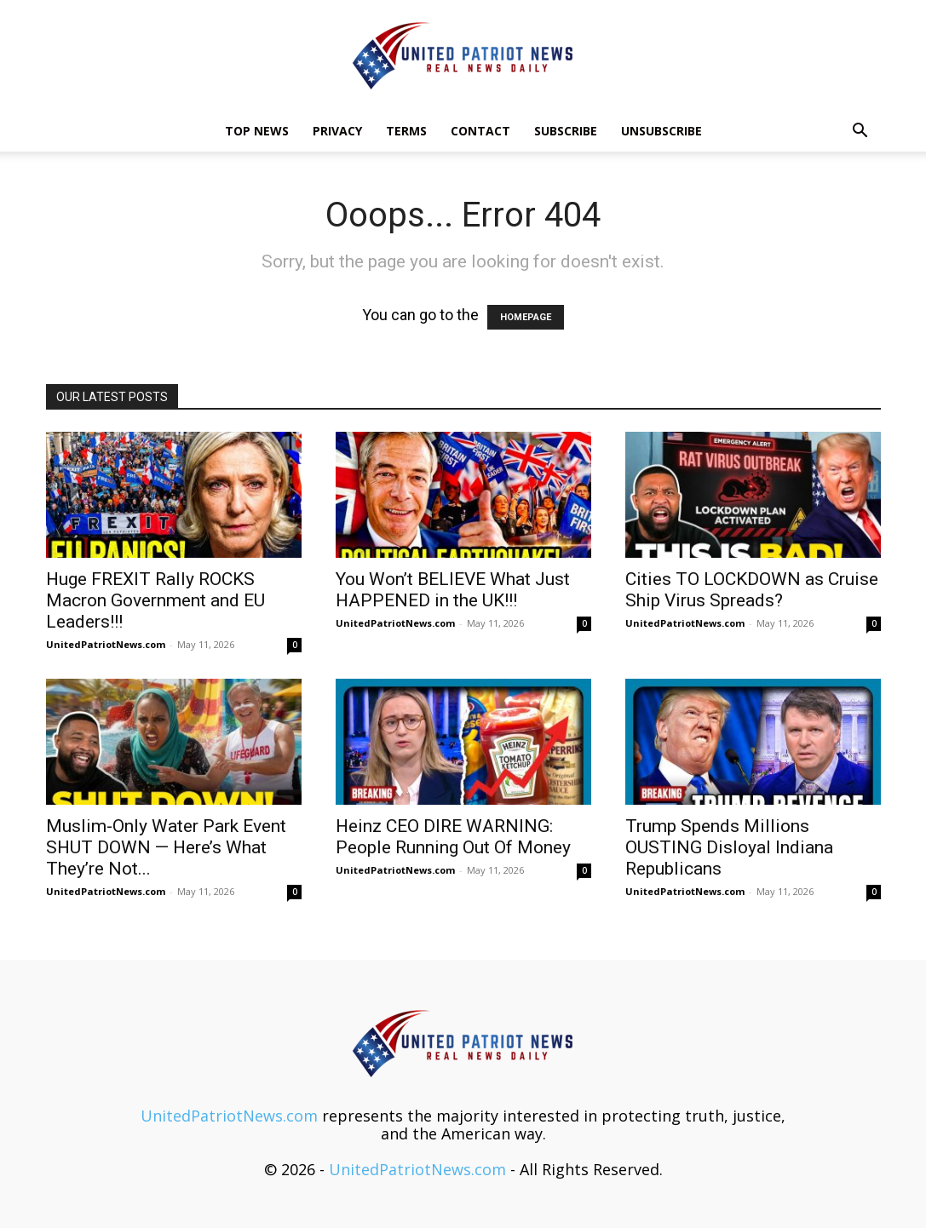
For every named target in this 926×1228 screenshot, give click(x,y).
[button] (860, 131)
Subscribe (565, 131)
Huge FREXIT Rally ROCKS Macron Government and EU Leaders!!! (155, 600)
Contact (480, 131)
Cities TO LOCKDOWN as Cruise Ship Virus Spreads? (751, 590)
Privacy (337, 131)
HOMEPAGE (525, 317)
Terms (406, 131)
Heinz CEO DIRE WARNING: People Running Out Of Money (453, 837)
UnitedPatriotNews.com (105, 644)
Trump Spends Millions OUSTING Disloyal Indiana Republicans (729, 847)
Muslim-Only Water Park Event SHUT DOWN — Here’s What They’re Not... (166, 847)
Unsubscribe (661, 131)
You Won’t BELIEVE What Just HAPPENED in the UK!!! (453, 590)
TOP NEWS (257, 131)
